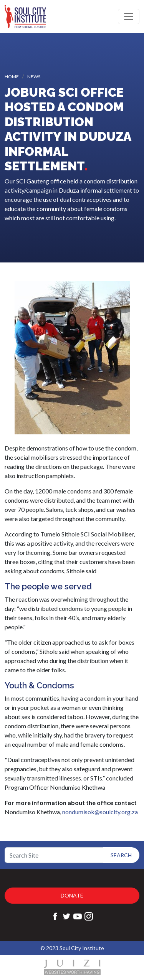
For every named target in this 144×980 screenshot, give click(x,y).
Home (12, 76)
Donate (72, 895)
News (33, 76)
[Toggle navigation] (128, 16)
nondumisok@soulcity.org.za (100, 811)
